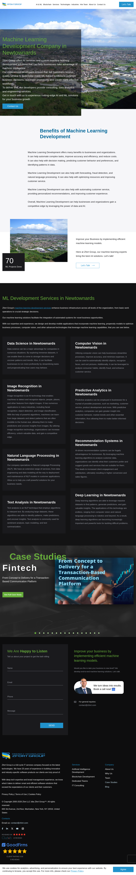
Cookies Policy (34, 794)
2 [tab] (39, 633)
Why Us (108, 773)
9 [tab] (69, 633)
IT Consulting (78, 785)
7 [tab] (60, 633)
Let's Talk (126, 4)
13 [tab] (86, 633)
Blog (107, 787)
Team (107, 778)
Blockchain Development (83, 777)
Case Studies (111, 782)
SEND (52, 725)
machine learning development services (33, 308)
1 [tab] (35, 633)
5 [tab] (52, 633)
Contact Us (101, 4)
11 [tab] (77, 633)
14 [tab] (90, 633)
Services (76, 765)
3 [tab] (43, 633)
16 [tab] (98, 633)
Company (109, 765)
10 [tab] (73, 633)
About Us (109, 769)
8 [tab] (65, 633)
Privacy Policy (77, 871)
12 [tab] (82, 633)
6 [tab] (56, 633)
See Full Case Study (13, 595)
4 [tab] (48, 633)
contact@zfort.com (87, 705)
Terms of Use (21, 794)
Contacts (6, 818)
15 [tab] (94, 633)
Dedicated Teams (80, 781)
